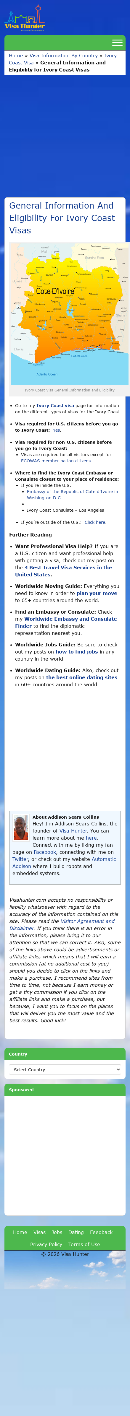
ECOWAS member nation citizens (56, 460)
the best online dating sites (82, 677)
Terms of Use (84, 1244)
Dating (76, 1232)
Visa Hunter (73, 830)
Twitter (20, 859)
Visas (39, 1232)
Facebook (45, 852)
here (91, 838)
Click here (95, 522)
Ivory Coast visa (55, 405)
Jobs (57, 1232)
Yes (56, 430)
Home (16, 55)
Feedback (101, 1232)
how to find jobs (77, 651)
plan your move (97, 593)
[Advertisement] (55, 133)
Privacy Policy (46, 1244)
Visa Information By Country (64, 55)
